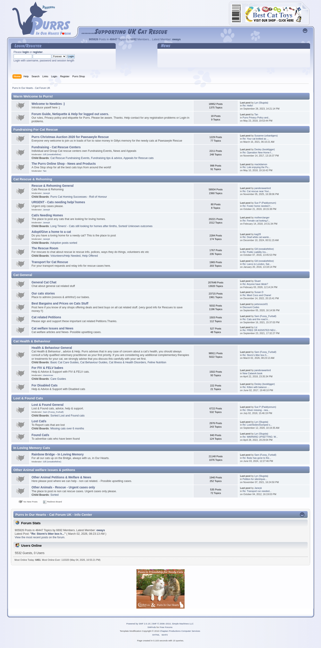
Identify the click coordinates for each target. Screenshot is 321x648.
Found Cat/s (40, 435)
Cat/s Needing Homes (47, 215)
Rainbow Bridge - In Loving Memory (57, 454)
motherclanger (262, 217)
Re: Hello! (248, 105)
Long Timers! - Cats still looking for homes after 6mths (83, 226)
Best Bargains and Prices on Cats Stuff (59, 303)
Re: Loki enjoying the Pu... (256, 167)
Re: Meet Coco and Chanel (257, 295)
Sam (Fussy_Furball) (265, 316)
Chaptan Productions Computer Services (180, 631)
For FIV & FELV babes (47, 368)
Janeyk (46, 193)
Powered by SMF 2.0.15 (138, 623)
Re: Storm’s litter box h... (255, 355)
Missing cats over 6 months (67, 428)
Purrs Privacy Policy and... (256, 117)
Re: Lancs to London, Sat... (257, 264)
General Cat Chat (43, 282)
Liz (255, 327)
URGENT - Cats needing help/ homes (58, 202)
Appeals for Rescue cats (138, 158)
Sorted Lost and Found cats (67, 415)
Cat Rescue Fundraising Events (69, 158)
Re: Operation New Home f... (258, 152)
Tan (256, 114)
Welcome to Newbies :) (48, 104)
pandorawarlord (262, 188)
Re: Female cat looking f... (256, 220)
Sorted (54, 494)
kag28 (257, 234)
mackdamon (260, 164)
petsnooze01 (261, 304)
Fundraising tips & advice (106, 158)
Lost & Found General (47, 404)
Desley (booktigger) (264, 149)
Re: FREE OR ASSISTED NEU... (260, 330)
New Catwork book (252, 373)
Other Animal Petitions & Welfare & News (61, 477)
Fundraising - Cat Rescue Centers (55, 147)
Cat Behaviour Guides (93, 362)
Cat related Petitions (46, 317)
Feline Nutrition (157, 362)
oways (176, 39)
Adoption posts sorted (63, 242)
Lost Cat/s (38, 421)
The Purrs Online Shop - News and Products (63, 163)
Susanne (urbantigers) (266, 135)
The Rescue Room (44, 248)
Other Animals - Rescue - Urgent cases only (63, 487)
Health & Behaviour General (51, 347)
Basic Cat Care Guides (64, 362)
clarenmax (48, 375)
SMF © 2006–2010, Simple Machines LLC (172, 623)
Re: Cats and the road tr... (256, 319)
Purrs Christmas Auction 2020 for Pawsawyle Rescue (70, 137)
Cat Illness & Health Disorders (127, 362)
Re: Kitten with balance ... (256, 387)
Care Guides (58, 378)
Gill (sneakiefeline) (52, 154)
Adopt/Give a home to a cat (51, 232)
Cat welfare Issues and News (52, 328)
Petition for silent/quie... (255, 479)
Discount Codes (251, 307)
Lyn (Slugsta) (261, 102)
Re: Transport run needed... (257, 491)
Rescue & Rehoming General (52, 185)
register (38, 52)
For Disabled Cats (44, 385)
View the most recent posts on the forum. (40, 537)
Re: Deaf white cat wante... (257, 237)
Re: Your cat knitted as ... (256, 138)
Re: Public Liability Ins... (255, 252)
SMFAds (152, 627)
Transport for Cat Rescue (49, 262)
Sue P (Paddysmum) (265, 202)
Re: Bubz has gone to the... (257, 458)
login (26, 52)
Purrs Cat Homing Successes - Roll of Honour (78, 196)
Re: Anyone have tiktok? (255, 284)
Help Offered (90, 255)
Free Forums (166, 627)
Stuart (257, 281)
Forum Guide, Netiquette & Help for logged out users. (70, 114)
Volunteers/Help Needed (65, 255)
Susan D (258, 292)
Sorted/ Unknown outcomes (135, 226)
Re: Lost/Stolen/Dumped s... (257, 424)
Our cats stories (43, 293)
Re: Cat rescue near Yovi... (257, 191)
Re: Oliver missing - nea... (256, 410)
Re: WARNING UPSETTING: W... (260, 436)
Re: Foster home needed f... (257, 206)
